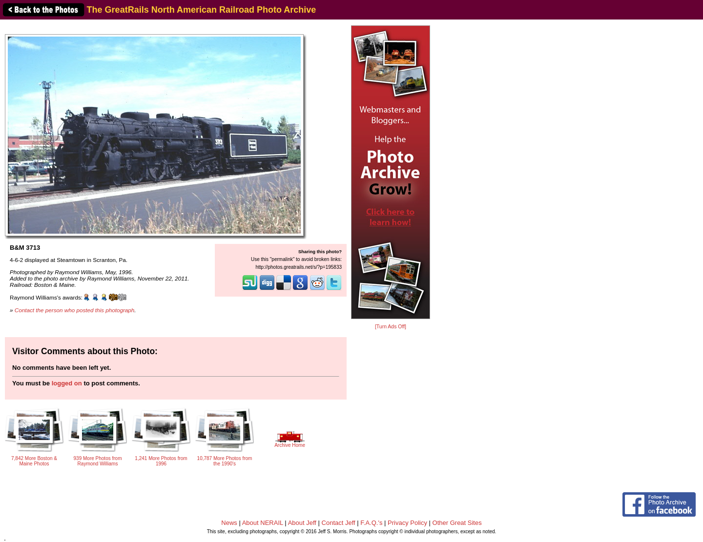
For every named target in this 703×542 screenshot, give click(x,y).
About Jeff (302, 522)
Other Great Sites (457, 522)
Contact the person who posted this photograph (75, 310)
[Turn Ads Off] (390, 326)
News (229, 522)
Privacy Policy (407, 522)
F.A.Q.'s (371, 522)
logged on (67, 383)
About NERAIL (262, 522)
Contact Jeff (338, 522)
